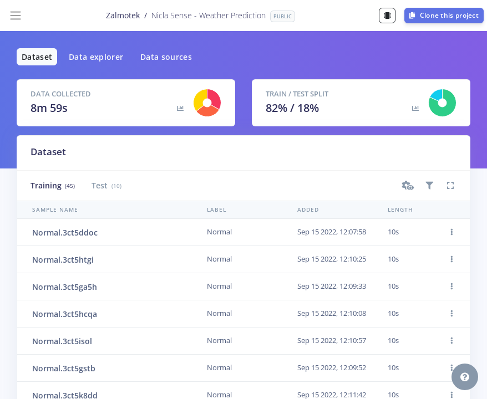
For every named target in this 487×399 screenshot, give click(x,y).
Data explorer (96, 57)
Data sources (166, 57)
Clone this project (444, 15)
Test (106, 185)
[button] (408, 185)
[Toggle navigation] (15, 15)
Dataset (37, 57)
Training (53, 185)
